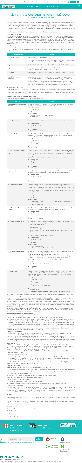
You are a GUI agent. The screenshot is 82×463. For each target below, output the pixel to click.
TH (77, 2)
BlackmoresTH (53, 438)
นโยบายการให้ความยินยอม (52, 461)
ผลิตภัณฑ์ (59, 2)
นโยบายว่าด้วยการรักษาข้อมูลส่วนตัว (24, 461)
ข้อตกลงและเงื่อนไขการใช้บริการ (8, 461)
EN (80, 2)
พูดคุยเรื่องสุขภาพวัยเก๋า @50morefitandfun (65, 451)
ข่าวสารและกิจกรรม (53, 2)
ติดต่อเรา (60, 461)
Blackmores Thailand (65, 442)
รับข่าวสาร (39, 439)
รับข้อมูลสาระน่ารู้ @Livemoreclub (54, 446)
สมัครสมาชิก (73, 2)
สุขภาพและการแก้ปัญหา (31, 6)
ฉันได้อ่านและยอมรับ (14, 442)
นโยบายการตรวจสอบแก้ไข (39, 461)
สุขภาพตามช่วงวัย (52, 6)
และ (28, 442)
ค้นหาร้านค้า (64, 2)
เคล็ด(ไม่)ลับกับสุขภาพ (27, 2)
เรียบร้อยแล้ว (15, 444)
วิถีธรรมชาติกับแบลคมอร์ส (37, 2)
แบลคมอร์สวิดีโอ (46, 2)
